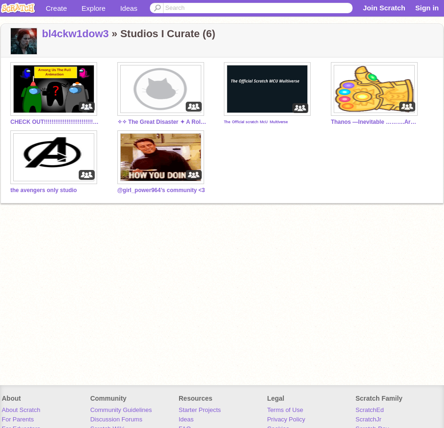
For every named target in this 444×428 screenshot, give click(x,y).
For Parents (18, 419)
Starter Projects (200, 409)
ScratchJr (368, 419)
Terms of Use (285, 409)
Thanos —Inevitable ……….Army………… (375, 122)
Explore (94, 8)
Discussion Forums (116, 419)
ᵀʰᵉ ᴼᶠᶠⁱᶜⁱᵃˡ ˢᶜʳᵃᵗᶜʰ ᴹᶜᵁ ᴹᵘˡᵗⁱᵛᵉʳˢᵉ (255, 123)
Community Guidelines (121, 409)
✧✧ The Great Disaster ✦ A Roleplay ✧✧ (162, 122)
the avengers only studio (43, 190)
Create (56, 8)
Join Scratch (384, 8)
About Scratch (21, 409)
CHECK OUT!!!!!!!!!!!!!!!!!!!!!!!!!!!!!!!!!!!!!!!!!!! (55, 122)
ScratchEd (369, 409)
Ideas (129, 8)
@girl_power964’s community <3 (161, 190)
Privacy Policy (286, 419)
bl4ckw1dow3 (75, 34)
